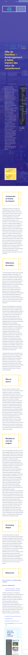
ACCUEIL (6, 45)
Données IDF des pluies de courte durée (13, 616)
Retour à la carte (23, 47)
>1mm (16, 623)
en (19, 8)
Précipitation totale (8, 618)
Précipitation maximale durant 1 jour (12, 621)
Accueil (6, 1)
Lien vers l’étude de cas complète (9, 177)
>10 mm (19, 623)
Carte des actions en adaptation (13, 47)
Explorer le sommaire (9, 171)
